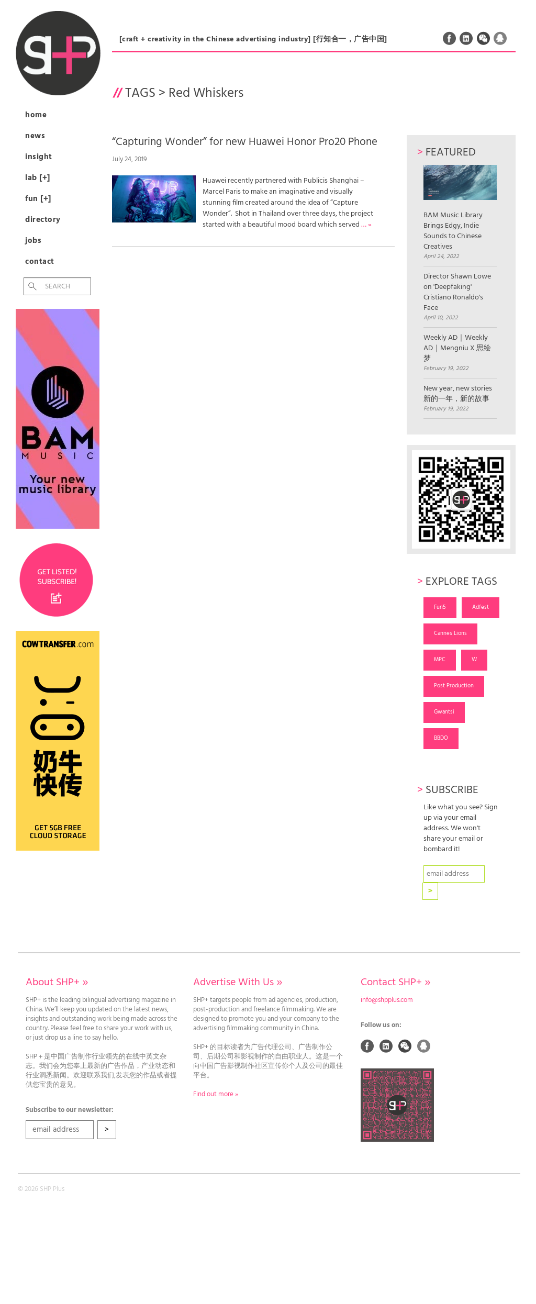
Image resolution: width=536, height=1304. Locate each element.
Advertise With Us (237, 982)
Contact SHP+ (395, 982)
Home (36, 115)
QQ (500, 38)
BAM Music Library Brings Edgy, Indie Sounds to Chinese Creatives (460, 208)
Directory (43, 220)
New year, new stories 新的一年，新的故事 (457, 394)
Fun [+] (38, 199)
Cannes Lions (450, 633)
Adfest (480, 607)
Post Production (454, 685)
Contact (39, 261)
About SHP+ (57, 982)
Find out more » (215, 1094)
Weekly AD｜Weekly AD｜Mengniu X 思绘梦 (457, 348)
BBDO (441, 738)
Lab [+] (37, 178)
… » (366, 225)
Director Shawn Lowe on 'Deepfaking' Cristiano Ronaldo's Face (457, 293)
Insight (38, 157)
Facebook (449, 38)
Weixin (483, 38)
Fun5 (440, 607)
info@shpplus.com (387, 1000)
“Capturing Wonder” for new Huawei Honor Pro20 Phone (244, 142)
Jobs (33, 241)
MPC (439, 659)
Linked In (466, 38)
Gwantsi (444, 712)
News (35, 136)
